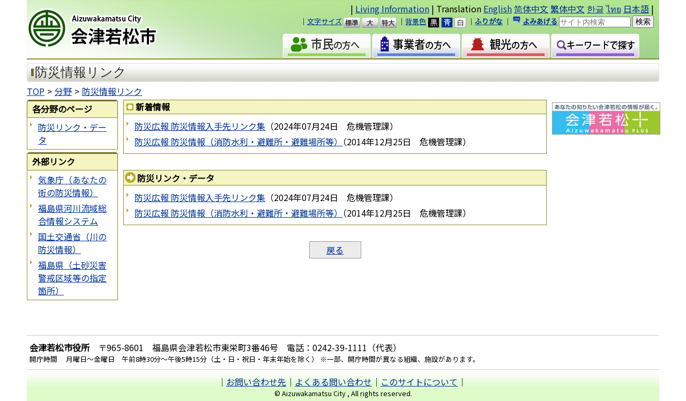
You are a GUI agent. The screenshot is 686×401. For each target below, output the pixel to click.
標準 (356, 22)
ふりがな (489, 21)
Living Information (392, 8)
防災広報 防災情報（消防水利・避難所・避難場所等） (238, 141)
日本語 (636, 8)
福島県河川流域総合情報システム (72, 214)
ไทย (613, 8)
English (497, 8)
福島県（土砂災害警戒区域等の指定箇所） (72, 277)
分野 (63, 91)
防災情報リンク (112, 91)
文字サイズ (324, 21)
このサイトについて (419, 381)
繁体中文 (567, 8)
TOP (35, 91)
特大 (393, 22)
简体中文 (531, 8)
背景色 (415, 21)
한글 (595, 8)
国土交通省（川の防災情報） (72, 243)
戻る (335, 249)
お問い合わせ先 (256, 381)
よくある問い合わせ (333, 381)
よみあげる (540, 21)
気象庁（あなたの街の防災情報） (72, 186)
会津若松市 (118, 29)
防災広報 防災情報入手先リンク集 (200, 126)
